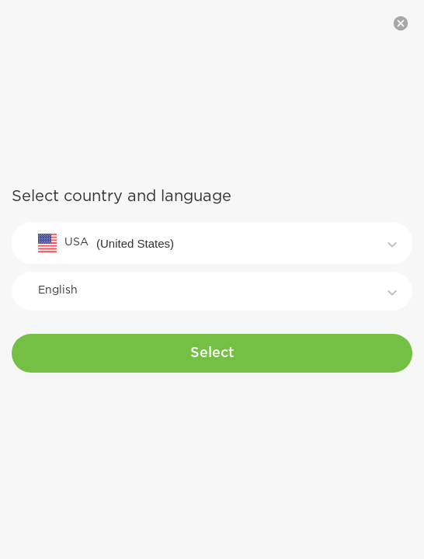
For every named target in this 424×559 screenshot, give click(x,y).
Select (212, 353)
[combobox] (212, 243)
